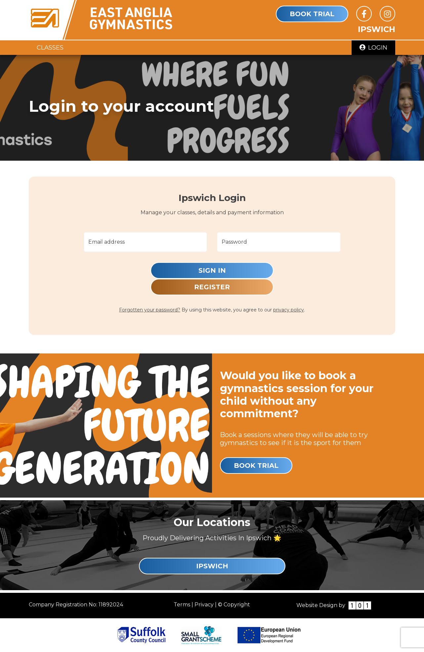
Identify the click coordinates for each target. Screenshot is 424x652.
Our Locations (212, 522)
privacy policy (288, 310)
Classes (50, 47)
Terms (182, 604)
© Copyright (234, 604)
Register (212, 287)
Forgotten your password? (149, 310)
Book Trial (312, 14)
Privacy (204, 604)
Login (373, 47)
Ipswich (212, 566)
